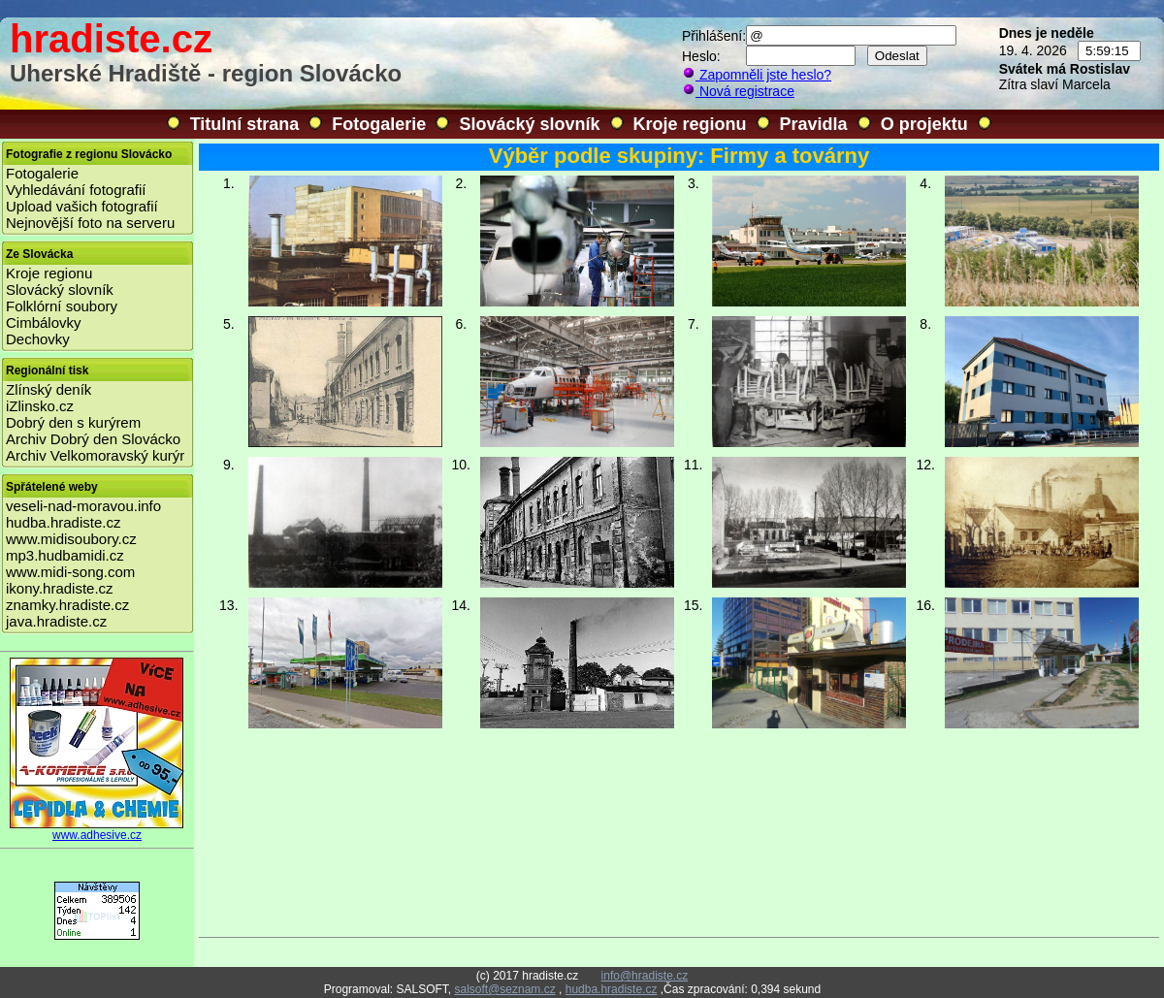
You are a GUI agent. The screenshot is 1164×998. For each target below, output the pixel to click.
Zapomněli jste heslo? (756, 74)
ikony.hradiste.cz (59, 588)
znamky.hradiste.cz (67, 604)
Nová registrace (738, 91)
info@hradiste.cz (645, 975)
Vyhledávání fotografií (76, 189)
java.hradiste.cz (56, 621)
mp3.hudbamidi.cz (65, 555)
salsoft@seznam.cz (504, 989)
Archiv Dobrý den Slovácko (93, 439)
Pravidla (814, 124)
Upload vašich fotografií (82, 206)
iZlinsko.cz (40, 406)
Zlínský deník (48, 389)
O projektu (924, 124)
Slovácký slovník (529, 124)
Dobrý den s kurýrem (73, 422)
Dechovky (38, 339)
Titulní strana (245, 124)
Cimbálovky (43, 322)
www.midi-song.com (70, 571)
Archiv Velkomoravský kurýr (95, 455)
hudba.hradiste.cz (63, 522)
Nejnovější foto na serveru (90, 222)
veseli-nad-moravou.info (83, 506)
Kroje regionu (690, 124)
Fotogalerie (379, 124)
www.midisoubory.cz (71, 539)
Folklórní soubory (61, 306)
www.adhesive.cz (97, 830)
